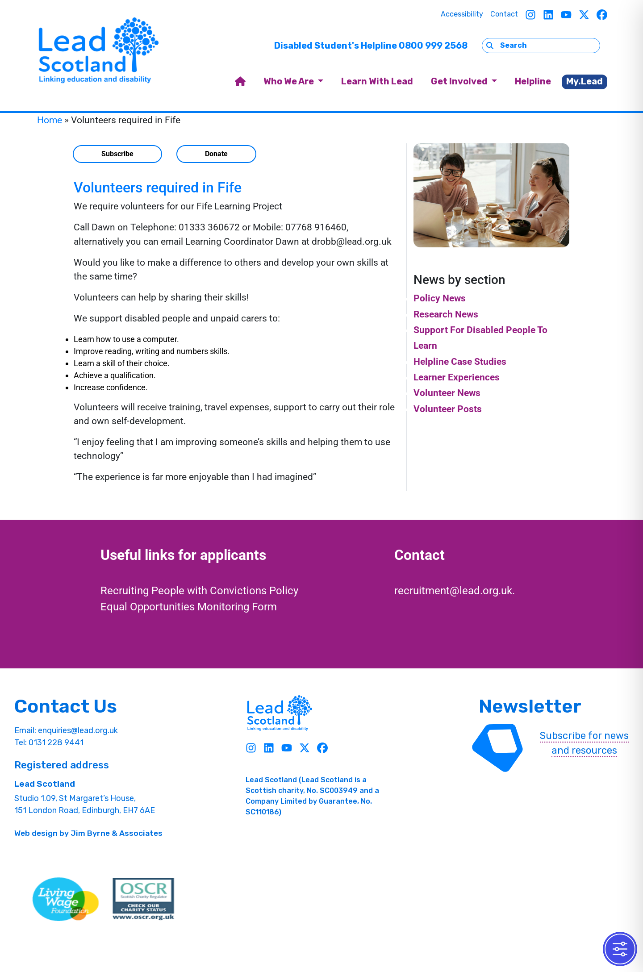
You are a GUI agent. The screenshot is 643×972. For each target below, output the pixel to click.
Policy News (439, 298)
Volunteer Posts (447, 409)
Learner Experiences (456, 377)
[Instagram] (530, 14)
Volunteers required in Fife (158, 187)
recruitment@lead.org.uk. (454, 590)
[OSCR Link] (143, 899)
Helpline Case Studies (459, 361)
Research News (445, 314)
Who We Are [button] (289, 81)
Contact (504, 14)
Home (49, 120)
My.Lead (584, 81)
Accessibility (462, 14)
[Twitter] (584, 14)
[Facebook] (602, 14)
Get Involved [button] (460, 81)
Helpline (533, 81)
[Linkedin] (548, 14)
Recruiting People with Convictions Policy (199, 590)
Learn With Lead (377, 81)
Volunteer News (446, 393)
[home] (240, 82)
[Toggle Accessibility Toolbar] (620, 949)
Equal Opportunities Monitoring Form (188, 607)
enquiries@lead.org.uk (78, 730)
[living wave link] (65, 899)
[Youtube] (566, 14)
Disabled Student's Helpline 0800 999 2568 (371, 45)
